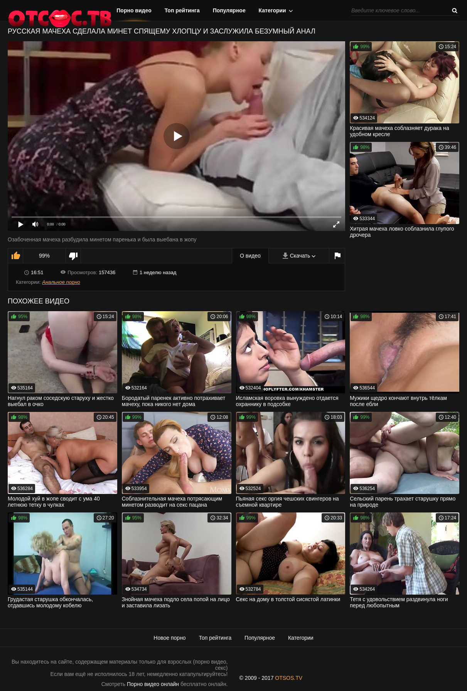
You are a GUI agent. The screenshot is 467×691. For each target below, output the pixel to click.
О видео (250, 256)
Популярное (229, 10)
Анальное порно (61, 282)
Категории (272, 10)
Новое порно (169, 638)
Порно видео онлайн (153, 684)
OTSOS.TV (288, 678)
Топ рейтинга (182, 10)
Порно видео (134, 10)
